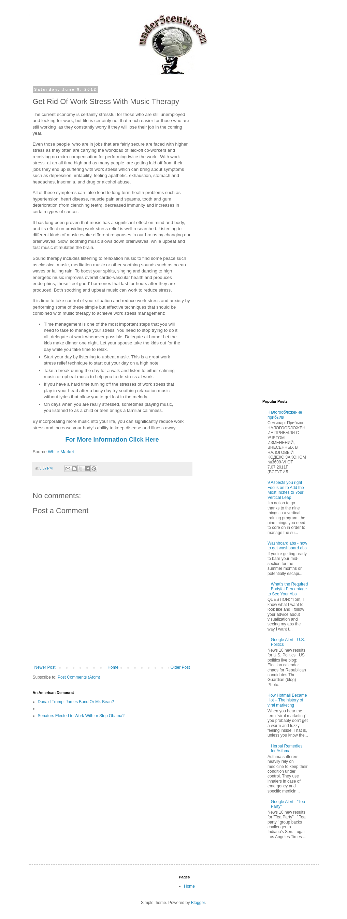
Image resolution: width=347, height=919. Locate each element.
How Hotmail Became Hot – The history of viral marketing (287, 700)
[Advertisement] (257, 130)
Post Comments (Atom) (79, 677)
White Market (60, 451)
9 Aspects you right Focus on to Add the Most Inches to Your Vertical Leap (286, 490)
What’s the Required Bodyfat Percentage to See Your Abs (288, 589)
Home (112, 667)
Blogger (198, 902)
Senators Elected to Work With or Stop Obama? (81, 715)
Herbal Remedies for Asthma (287, 748)
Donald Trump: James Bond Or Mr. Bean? (76, 701)
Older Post (180, 667)
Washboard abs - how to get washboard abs (287, 545)
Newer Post (45, 667)
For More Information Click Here (112, 439)
